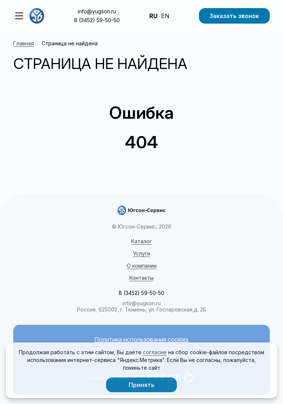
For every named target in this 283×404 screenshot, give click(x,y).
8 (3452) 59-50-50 (97, 20)
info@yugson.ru (97, 11)
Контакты (141, 278)
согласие (155, 352)
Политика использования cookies (141, 339)
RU (153, 16)
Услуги (141, 253)
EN (165, 16)
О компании (142, 265)
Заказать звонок (234, 16)
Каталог (141, 241)
